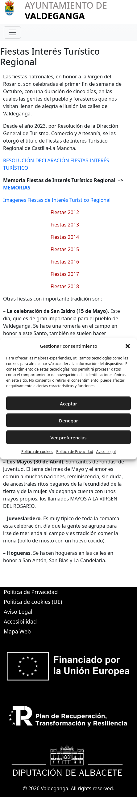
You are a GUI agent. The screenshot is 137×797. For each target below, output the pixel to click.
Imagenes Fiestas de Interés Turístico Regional (56, 200)
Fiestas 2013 (65, 224)
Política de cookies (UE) (33, 601)
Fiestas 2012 (65, 212)
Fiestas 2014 (65, 237)
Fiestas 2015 (65, 249)
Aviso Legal (106, 451)
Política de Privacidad (74, 451)
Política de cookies (37, 451)
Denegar (68, 420)
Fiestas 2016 (65, 261)
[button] (128, 346)
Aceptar (68, 403)
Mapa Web (17, 631)
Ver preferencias (68, 437)
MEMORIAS (16, 187)
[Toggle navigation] (12, 32)
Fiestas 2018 (65, 286)
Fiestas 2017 (65, 274)
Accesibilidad (20, 621)
